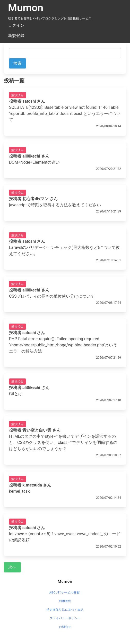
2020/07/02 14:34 (108, 498)
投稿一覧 (14, 80)
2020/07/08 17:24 (108, 303)
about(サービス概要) (65, 592)
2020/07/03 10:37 (108, 455)
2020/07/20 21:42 (108, 169)
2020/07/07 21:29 (108, 357)
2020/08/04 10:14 (108, 126)
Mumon (25, 8)
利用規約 (65, 601)
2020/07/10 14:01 (108, 260)
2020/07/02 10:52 (108, 546)
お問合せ (65, 627)
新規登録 (16, 35)
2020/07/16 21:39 (108, 211)
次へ (12, 567)
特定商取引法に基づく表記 (65, 609)
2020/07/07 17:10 (108, 400)
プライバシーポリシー (65, 618)
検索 (17, 63)
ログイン (16, 25)
